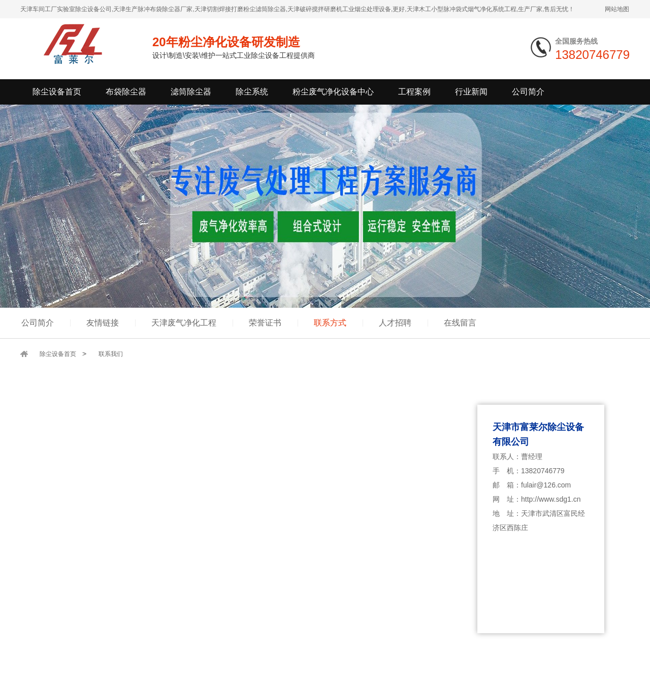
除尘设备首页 (56, 91)
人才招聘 (395, 322)
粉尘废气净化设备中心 (333, 91)
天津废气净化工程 (183, 322)
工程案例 (414, 91)
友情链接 (102, 322)
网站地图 (617, 9)
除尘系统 (252, 91)
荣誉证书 (265, 322)
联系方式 (330, 322)
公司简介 (528, 91)
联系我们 (111, 353)
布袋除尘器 (126, 91)
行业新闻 (471, 91)
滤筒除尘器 (191, 91)
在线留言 (460, 322)
